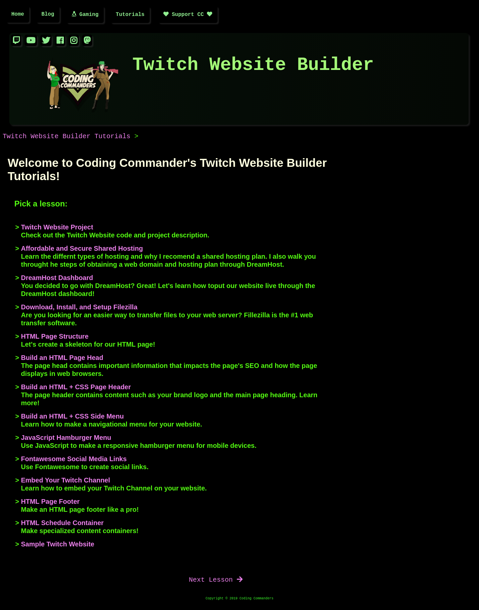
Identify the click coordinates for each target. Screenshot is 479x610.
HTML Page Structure (54, 337)
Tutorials (130, 15)
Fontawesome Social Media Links (74, 459)
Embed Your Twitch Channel (65, 481)
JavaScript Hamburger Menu (66, 438)
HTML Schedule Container (62, 523)
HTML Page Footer (50, 502)
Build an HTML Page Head (62, 358)
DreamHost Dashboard (57, 278)
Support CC (187, 15)
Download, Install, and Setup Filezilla (79, 308)
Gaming (85, 15)
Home (17, 15)
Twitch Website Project (57, 228)
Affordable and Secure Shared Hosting (82, 249)
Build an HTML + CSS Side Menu (72, 417)
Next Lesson (216, 580)
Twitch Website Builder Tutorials (66, 137)
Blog (47, 15)
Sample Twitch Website (57, 545)
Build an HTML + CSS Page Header (76, 388)
